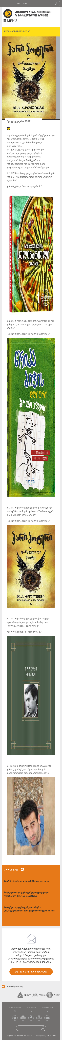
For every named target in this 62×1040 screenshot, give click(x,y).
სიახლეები (15, 1007)
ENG (25, 3)
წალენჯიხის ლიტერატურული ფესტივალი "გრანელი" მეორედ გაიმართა (26, 894)
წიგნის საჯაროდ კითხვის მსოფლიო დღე (26, 881)
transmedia (51, 1035)
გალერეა (31, 1007)
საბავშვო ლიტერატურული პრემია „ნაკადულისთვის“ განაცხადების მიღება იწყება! (29, 909)
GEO (19, 3)
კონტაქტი (47, 1007)
